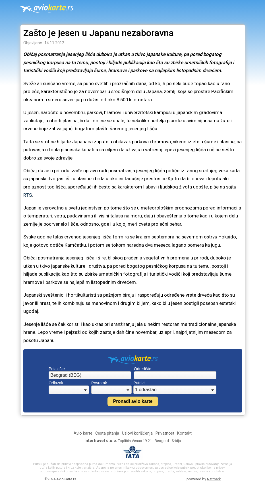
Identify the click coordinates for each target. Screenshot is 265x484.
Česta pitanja (107, 433)
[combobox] (90, 375)
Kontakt (184, 433)
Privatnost (165, 433)
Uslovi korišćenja (137, 433)
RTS (27, 195)
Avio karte (83, 433)
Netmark (214, 479)
